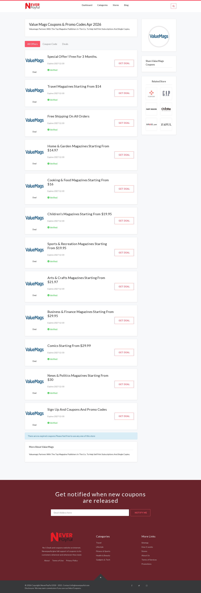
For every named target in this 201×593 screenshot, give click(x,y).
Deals (65, 43)
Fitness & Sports (103, 551)
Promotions (146, 564)
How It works (147, 547)
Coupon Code (50, 43)
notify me (141, 512)
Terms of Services (149, 560)
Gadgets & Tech (103, 560)
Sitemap (145, 543)
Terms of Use (58, 560)
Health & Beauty (103, 555)
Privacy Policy (72, 560)
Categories (102, 5)
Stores (116, 5)
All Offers (32, 43)
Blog (126, 5)
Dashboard (87, 5)
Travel (98, 543)
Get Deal (124, 63)
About (47, 560)
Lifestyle (99, 547)
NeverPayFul (46, 585)
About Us (146, 555)
